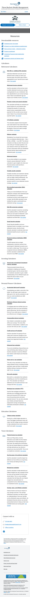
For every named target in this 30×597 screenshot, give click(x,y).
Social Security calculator (13, 221)
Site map (5, 569)
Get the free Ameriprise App (16, 576)
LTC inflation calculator (13, 120)
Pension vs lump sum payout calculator (17, 101)
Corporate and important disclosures (11, 555)
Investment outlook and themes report (14, 58)
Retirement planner (12, 156)
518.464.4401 (8, 521)
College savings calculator (14, 415)
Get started (13, 81)
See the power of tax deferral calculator (17, 455)
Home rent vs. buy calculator (14, 359)
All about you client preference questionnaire (15, 46)
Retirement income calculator (14, 85)
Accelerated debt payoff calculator (16, 287)
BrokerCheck (18, 582)
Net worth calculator (12, 374)
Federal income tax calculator (14, 435)
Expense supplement (9, 51)
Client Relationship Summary (9, 557)
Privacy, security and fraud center (10, 563)
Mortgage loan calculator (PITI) (15, 388)
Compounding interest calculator (15, 318)
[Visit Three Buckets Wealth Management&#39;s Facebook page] (4, 531)
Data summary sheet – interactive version (15, 49)
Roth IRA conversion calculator (15, 207)
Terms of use (6, 560)
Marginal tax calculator (13, 467)
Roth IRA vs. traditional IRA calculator (17, 71)
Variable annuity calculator (14, 171)
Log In (26, 11)
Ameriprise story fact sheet (11, 43)
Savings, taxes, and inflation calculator (17, 487)
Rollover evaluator (12, 134)
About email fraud (7, 566)
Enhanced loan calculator (13, 345)
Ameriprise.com (7, 552)
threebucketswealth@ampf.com (13, 524)
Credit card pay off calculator (14, 330)
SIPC (9, 592)
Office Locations (9, 527)
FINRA (5, 592)
